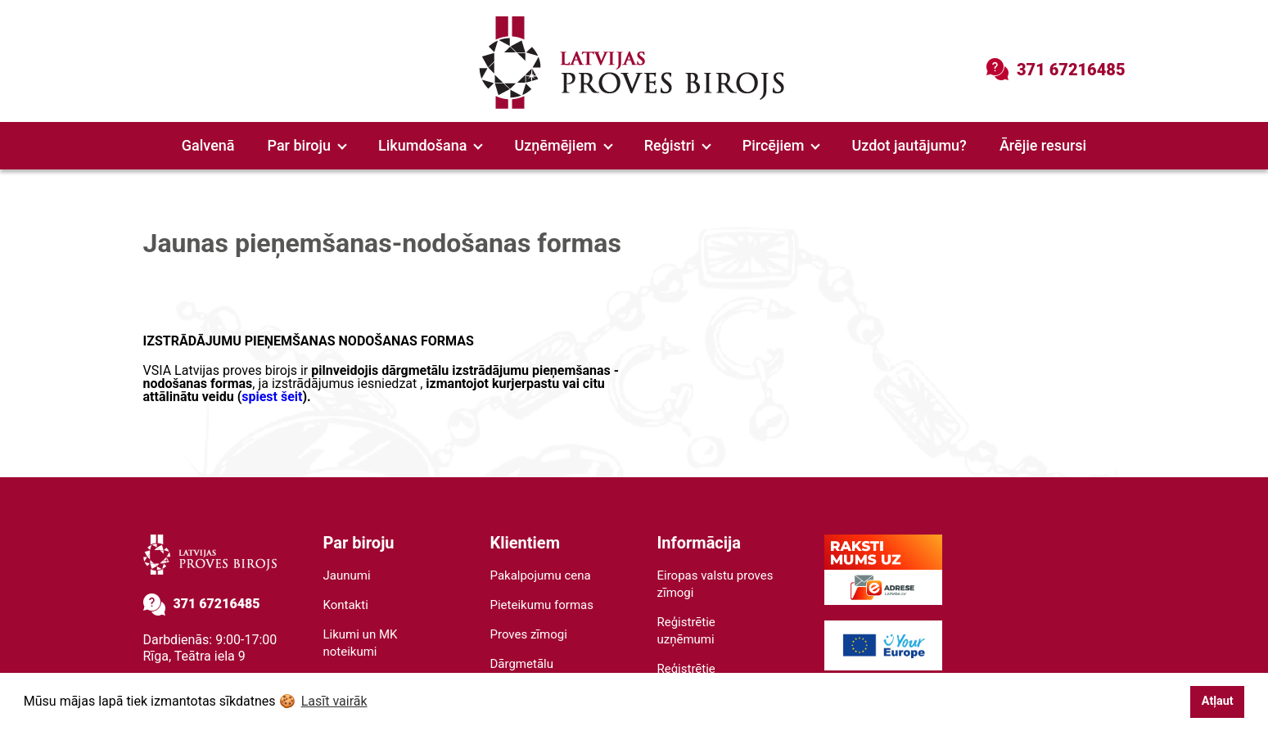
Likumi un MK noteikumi (360, 643)
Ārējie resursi (1043, 145)
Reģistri (677, 145)
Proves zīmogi (528, 634)
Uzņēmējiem (563, 145)
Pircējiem (781, 145)
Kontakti (345, 605)
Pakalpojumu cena (540, 575)
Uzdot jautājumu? (908, 145)
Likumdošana (430, 145)
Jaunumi (347, 575)
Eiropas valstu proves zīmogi (715, 584)
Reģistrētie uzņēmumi (686, 631)
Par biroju (307, 145)
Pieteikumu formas (542, 605)
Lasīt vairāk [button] (334, 701)
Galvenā (208, 145)
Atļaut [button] (1218, 701)
